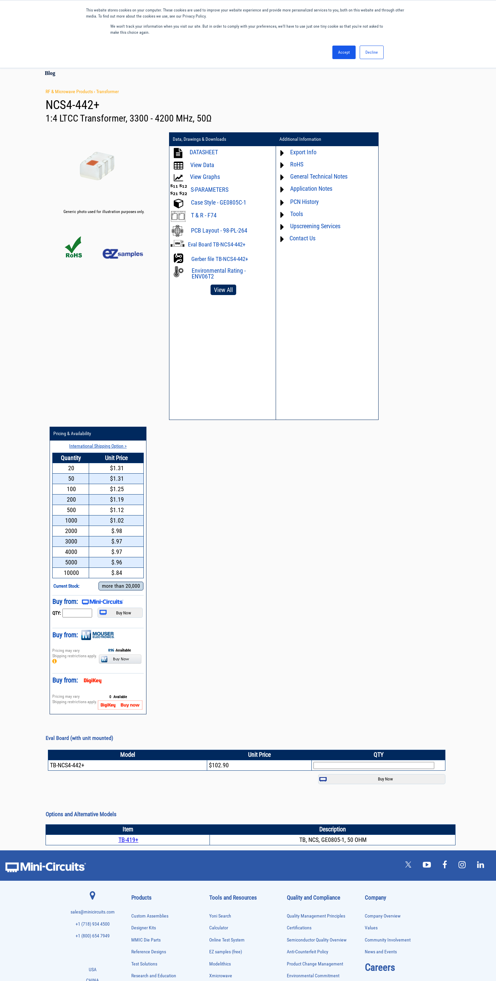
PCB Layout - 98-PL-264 (219, 230)
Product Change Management (315, 669)
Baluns (136, 721)
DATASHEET (204, 152)
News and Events (381, 657)
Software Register (225, 789)
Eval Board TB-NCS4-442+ (216, 244)
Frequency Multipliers (147, 792)
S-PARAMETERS (209, 189)
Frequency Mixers (144, 785)
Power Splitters (142, 869)
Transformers (140, 926)
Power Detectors (143, 855)
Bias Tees (138, 728)
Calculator (218, 633)
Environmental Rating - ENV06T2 (219, 273)
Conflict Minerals (302, 729)
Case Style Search (226, 765)
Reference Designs (148, 657)
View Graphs (205, 176)
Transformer (107, 91)
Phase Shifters (141, 841)
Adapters (137, 700)
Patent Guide (221, 741)
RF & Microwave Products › (71, 91)
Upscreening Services (307, 226)
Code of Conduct (302, 705)
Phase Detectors (143, 834)
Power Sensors (142, 862)
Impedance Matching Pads (150, 799)
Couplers (137, 742)
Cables (136, 735)
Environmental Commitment (313, 681)
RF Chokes (139, 891)
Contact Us (294, 238)
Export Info (295, 152)
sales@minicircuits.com (93, 617)
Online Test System (227, 645)
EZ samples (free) (225, 657)
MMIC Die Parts (146, 645)
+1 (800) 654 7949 (93, 641)
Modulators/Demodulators (150, 820)
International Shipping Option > (411, 151)
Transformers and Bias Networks (155, 933)
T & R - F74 (204, 215)
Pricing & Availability (389, 139)
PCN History (296, 201)
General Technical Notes (310, 176)
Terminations (140, 911)
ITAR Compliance (303, 717)
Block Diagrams (223, 705)
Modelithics (220, 669)
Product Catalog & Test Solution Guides (245, 717)
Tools (288, 213)
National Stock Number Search (237, 753)
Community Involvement (388, 645)
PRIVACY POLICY (244, 953)
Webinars (218, 729)
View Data (202, 164)
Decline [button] (371, 52)
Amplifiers (138, 707)
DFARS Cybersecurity (306, 741)
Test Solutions (144, 669)
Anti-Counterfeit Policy (307, 657)
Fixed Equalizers (143, 777)
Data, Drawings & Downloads (199, 139)
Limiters (137, 806)
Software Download (227, 777)
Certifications (299, 633)
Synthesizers (140, 904)
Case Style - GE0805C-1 (218, 202)
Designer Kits (143, 633)
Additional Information (292, 139)
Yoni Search (220, 621)
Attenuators (139, 714)
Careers (380, 673)
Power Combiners (144, 848)
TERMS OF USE (214, 953)
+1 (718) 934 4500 (93, 630)
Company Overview (383, 621)
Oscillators (139, 827)
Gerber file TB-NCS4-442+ (219, 259)
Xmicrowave (220, 681)
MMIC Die (138, 813)
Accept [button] (344, 52)
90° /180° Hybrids (144, 883)
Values (371, 633)
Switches (137, 898)
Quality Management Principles (316, 621)
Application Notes (303, 188)
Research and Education (153, 681)
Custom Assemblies (149, 621)
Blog (50, 73)
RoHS (288, 164)
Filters (135, 770)
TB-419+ (128, 545)
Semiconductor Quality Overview (317, 645)
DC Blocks (138, 756)
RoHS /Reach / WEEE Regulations (318, 693)
